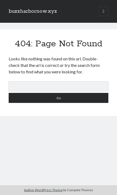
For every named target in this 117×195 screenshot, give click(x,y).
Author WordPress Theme (43, 190)
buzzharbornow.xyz (33, 11)
